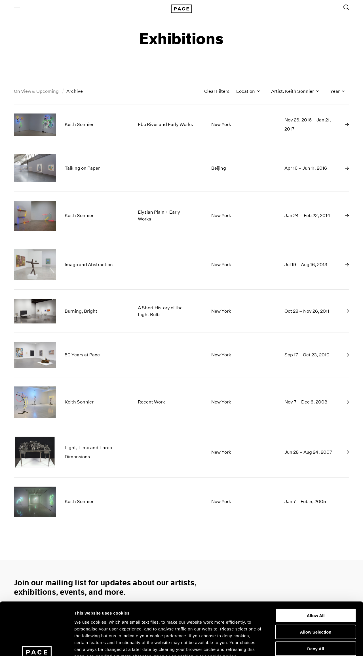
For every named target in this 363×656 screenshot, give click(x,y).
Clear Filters (216, 91)
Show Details (297, 644)
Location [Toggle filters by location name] (248, 91)
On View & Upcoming (37, 91)
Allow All (316, 568)
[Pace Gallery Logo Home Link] (181, 9)
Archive (74, 91)
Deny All (315, 601)
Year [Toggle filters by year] (337, 91)
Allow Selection (316, 585)
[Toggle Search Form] (346, 7)
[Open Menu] (17, 8)
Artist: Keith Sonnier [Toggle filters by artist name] (295, 91)
